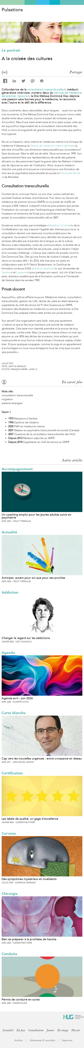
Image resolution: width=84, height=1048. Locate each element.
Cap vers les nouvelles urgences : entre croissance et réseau (42, 758)
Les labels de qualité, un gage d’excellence (30, 818)
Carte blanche (14, 713)
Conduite (9, 954)
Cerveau (9, 833)
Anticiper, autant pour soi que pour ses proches (33, 577)
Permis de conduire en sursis (21, 999)
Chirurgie (10, 893)
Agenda (8, 652)
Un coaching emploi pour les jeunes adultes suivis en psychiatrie (36, 516)
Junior (50, 1030)
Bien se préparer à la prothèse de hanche (29, 939)
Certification (12, 773)
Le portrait (11, 50)
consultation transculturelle (46, 89)
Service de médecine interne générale (53, 145)
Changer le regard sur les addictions (26, 638)
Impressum (67, 1040)
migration (7, 399)
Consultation (35, 1030)
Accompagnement (17, 469)
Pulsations (12, 10)
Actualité (9, 532)
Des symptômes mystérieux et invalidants (29, 879)
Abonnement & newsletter (42, 1040)
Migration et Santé (60, 225)
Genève (7, 272)
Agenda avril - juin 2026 (17, 698)
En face (21, 1030)
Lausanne (22, 272)
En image (63, 1030)
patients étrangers (12, 403)
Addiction (10, 592)
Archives (18, 1040)
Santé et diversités (44, 268)
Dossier (76, 1030)
